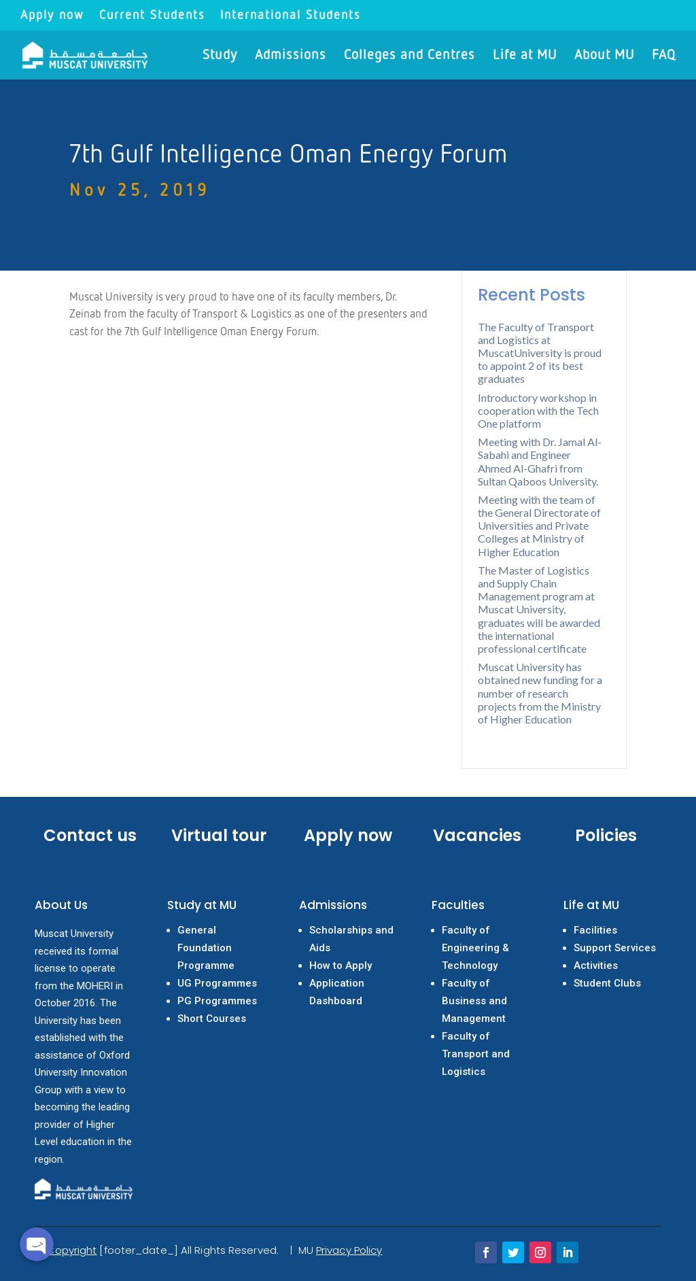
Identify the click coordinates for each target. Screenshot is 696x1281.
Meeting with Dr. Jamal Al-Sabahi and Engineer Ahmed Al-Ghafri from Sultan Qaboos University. (540, 461)
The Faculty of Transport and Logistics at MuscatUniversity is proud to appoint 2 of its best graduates (540, 353)
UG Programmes (217, 983)
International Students (290, 16)
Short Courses (211, 1018)
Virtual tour (218, 835)
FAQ (664, 56)
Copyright (71, 1250)
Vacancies (477, 835)
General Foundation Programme (205, 948)
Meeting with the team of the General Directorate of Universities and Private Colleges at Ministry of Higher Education (539, 525)
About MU (604, 56)
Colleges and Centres (409, 56)
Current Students (152, 16)
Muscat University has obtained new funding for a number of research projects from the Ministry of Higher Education (540, 692)
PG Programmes (217, 1001)
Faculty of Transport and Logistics (476, 1054)
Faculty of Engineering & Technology (475, 948)
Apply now (52, 16)
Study (220, 56)
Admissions (290, 56)
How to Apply (340, 965)
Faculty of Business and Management (474, 1001)
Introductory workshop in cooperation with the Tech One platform (538, 410)
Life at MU (525, 56)
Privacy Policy (349, 1250)
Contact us (90, 835)
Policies (606, 835)
